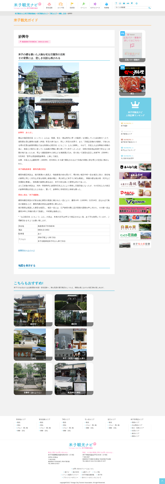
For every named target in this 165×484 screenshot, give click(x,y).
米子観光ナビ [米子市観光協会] (25, 13)
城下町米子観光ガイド (135, 142)
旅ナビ (67, 472)
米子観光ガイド (42, 13)
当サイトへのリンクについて (91, 477)
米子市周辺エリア (137, 419)
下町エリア (53, 13)
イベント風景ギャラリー (70, 475)
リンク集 (97, 472)
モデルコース (95, 5)
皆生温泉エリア (44, 419)
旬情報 (106, 5)
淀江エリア (112, 419)
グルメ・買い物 (22, 428)
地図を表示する (27, 265)
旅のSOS (76, 472)
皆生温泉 (49, 5)
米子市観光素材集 (88, 475)
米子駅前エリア (135, 133)
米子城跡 (135, 125)
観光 (18, 422)
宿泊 (18, 425)
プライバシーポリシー (70, 477)
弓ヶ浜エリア (89, 419)
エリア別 (60, 5)
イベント (83, 5)
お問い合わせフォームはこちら (83, 468)
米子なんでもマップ (135, 150)
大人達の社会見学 (135, 158)
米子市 (100, 475)
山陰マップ (86, 472)
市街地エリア (21, 419)
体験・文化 (62, 13)
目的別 (72, 5)
